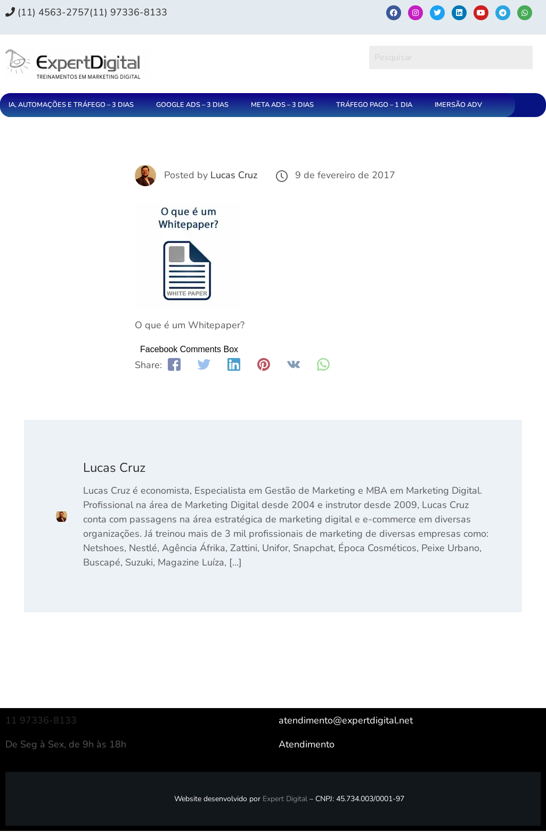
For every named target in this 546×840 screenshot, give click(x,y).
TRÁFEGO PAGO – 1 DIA (374, 105)
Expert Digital (285, 799)
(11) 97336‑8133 (128, 12)
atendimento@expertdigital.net (346, 720)
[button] (74, 105)
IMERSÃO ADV (458, 105)
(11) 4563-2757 (47, 12)
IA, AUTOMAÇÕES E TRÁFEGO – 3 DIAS (71, 105)
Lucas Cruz (233, 175)
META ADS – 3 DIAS (282, 105)
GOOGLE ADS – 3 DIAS (192, 105)
